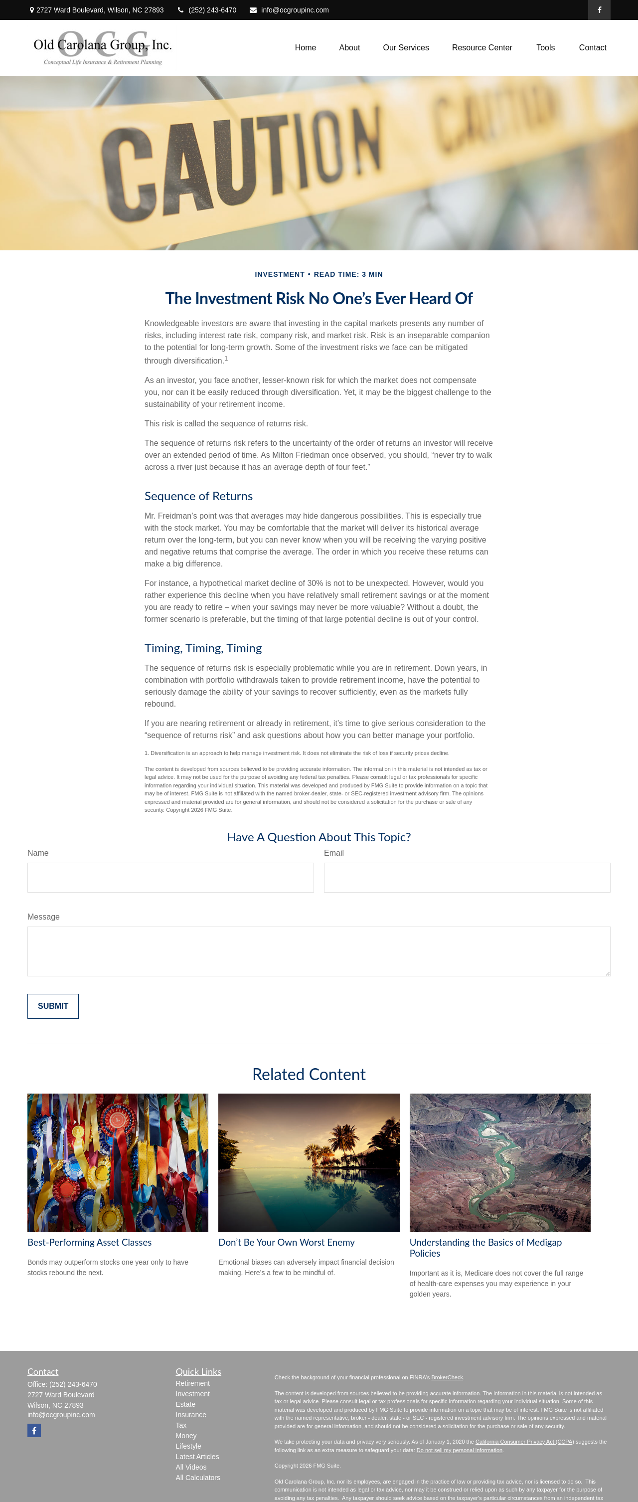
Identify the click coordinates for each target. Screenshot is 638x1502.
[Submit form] (53, 1006)
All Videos (191, 1467)
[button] (305, 48)
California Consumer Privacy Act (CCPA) (525, 1442)
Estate (186, 1404)
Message (43, 917)
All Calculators (198, 1478)
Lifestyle (188, 1446)
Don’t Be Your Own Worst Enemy (286, 1242)
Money (186, 1436)
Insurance (191, 1415)
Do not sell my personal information (459, 1450)
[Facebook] (599, 10)
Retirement (193, 1383)
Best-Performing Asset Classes (89, 1242)
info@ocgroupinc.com (289, 10)
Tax (181, 1425)
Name (38, 853)
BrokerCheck (447, 1377)
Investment (193, 1394)
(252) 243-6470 (206, 10)
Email (334, 853)
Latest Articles (197, 1457)
